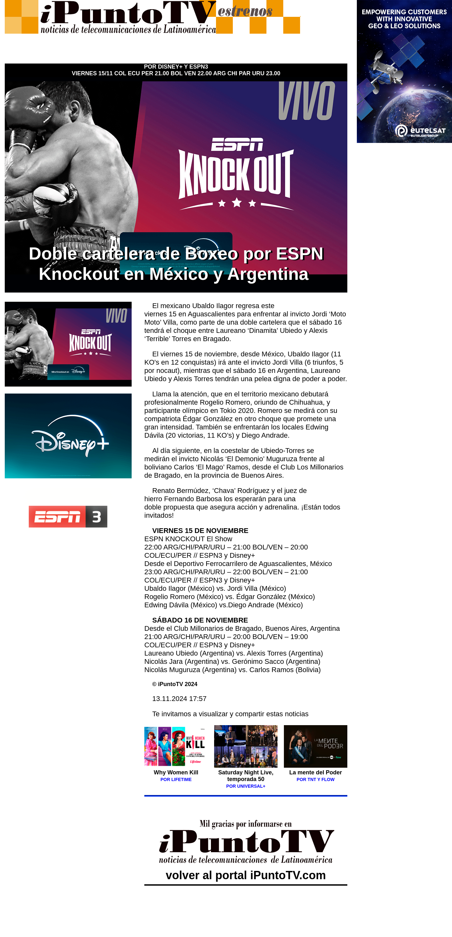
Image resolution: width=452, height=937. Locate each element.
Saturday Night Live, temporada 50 (245, 775)
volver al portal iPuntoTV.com (246, 868)
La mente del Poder (315, 772)
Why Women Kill (176, 775)
